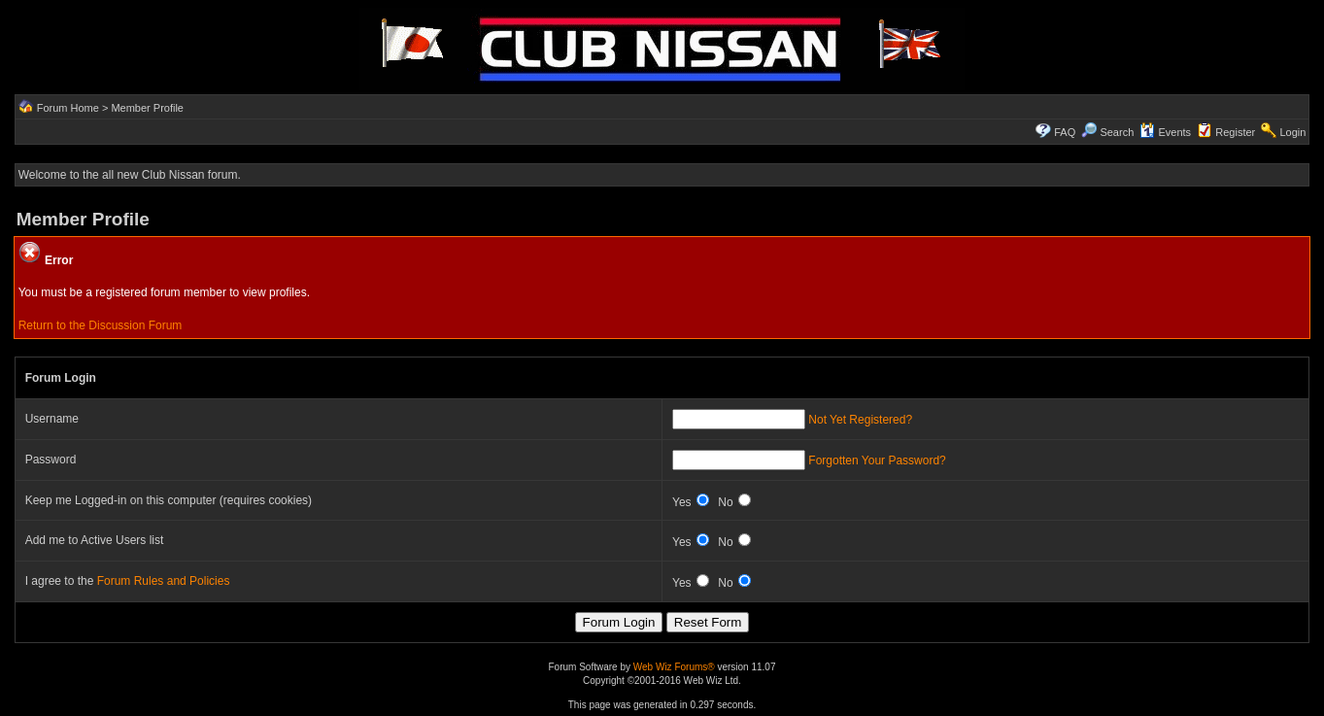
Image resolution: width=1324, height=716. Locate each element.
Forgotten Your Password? (876, 460)
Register (1235, 132)
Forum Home (68, 108)
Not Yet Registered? (860, 419)
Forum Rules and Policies (163, 581)
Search (1107, 132)
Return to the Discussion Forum (100, 325)
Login (1292, 132)
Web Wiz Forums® (674, 667)
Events (1165, 132)
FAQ (1064, 132)
